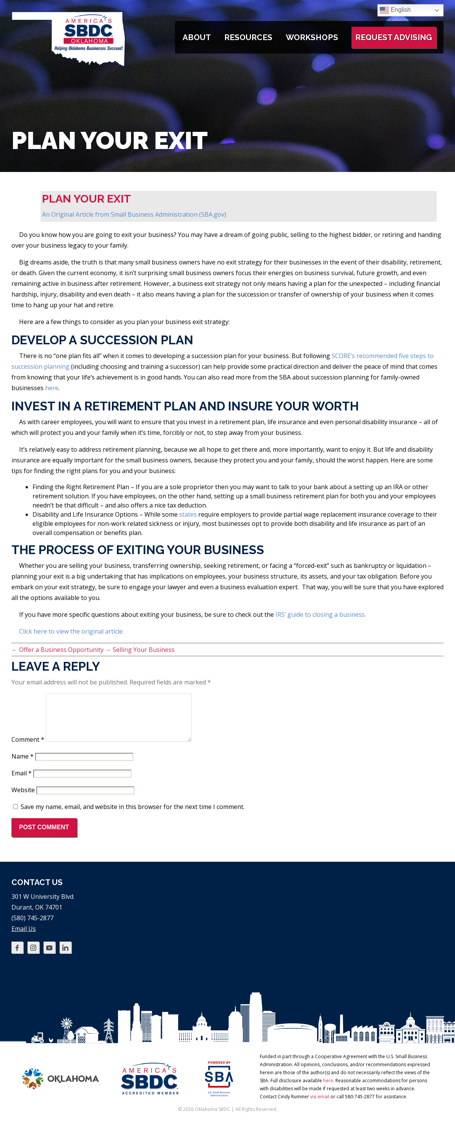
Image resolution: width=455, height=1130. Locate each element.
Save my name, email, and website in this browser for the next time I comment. (133, 816)
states (188, 514)
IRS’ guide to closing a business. (320, 614)
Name (22, 765)
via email (319, 1105)
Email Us (23, 938)
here (51, 388)
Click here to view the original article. (71, 631)
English (395, 10)
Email (21, 782)
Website (23, 799)
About (197, 37)
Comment (27, 748)
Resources (248, 37)
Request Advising (393, 37)
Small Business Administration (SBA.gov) (168, 214)
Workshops (312, 37)
